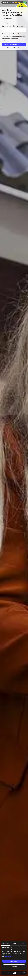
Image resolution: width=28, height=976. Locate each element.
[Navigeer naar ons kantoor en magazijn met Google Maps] (8, 973)
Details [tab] (14, 943)
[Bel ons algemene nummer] (18, 973)
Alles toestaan (14, 961)
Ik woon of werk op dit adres (9, 33)
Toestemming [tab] (5, 943)
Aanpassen (14, 966)
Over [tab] (23, 943)
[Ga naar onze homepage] (13, 973)
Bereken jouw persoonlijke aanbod (14, 44)
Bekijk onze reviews (14, 2)
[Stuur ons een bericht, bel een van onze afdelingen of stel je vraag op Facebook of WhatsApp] (23, 973)
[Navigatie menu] (4, 973)
